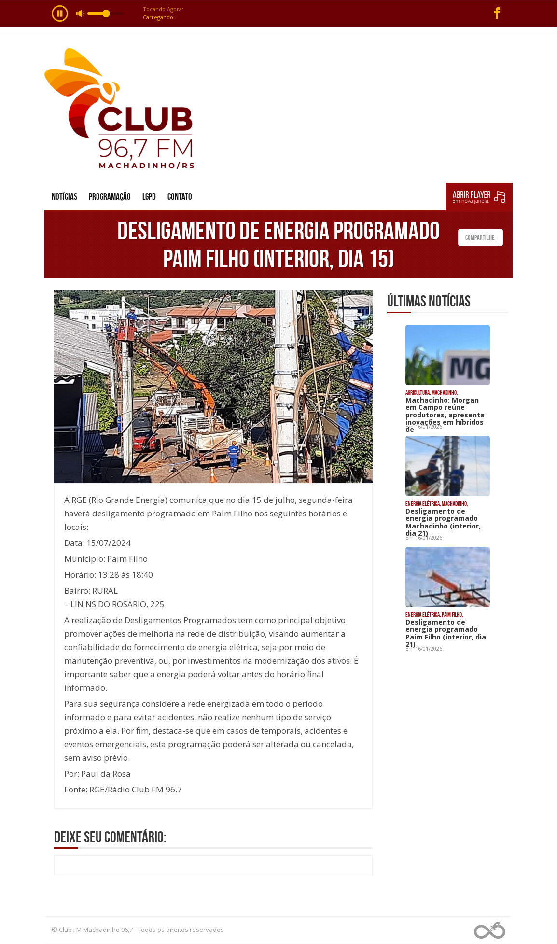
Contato (179, 197)
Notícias (64, 197)
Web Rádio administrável (489, 930)
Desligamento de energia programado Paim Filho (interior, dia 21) (445, 633)
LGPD (149, 197)
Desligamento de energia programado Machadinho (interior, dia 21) (443, 522)
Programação (110, 197)
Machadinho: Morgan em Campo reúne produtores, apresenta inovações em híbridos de (445, 414)
